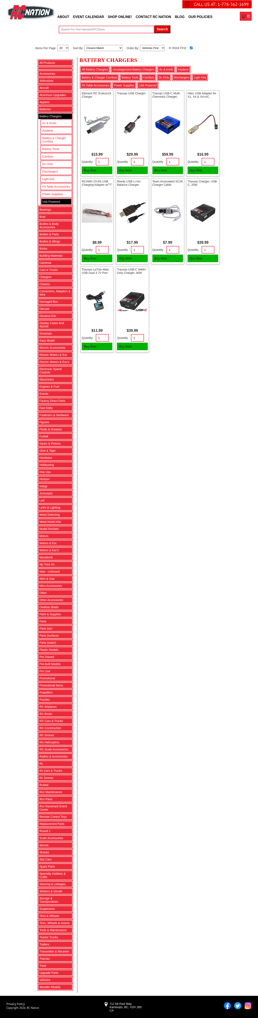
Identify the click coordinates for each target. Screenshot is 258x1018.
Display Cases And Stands (51, 324)
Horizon (44, 479)
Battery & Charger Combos (54, 139)
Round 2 (45, 831)
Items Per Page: (46, 48)
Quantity (87, 161)
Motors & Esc (48, 543)
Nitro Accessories (50, 585)
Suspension (47, 908)
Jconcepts (46, 493)
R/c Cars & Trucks (51, 721)
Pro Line (44, 671)
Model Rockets (49, 529)
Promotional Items (51, 685)
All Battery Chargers (95, 69)
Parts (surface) (49, 635)
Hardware (45, 457)
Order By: (133, 48)
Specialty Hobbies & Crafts (52, 875)
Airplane (47, 130)
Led (41, 500)
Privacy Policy (15, 1004)
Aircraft (44, 88)
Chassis (44, 284)
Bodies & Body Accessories (49, 225)
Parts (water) (47, 642)
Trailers (44, 944)
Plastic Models (48, 649)
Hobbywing (46, 465)
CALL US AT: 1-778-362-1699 (221, 4)
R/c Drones (46, 735)
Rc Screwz (46, 778)
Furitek (43, 436)
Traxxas (44, 958)
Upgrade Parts (48, 972)
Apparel (44, 102)
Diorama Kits (47, 316)
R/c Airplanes (48, 706)
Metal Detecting (49, 514)
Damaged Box (48, 301)
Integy (43, 486)
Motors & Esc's (49, 550)
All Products (47, 62)
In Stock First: (178, 48)
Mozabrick (46, 557)
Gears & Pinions (50, 443)
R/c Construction (50, 728)
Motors (43, 536)
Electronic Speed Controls (50, 370)
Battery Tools (50, 149)
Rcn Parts (45, 799)
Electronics (46, 379)
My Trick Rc (47, 564)
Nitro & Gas (46, 578)
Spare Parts (47, 866)
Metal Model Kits (50, 521)
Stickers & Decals (50, 891)
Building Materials (51, 255)
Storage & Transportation (48, 900)
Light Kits (48, 179)
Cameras (45, 262)
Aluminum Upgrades (52, 95)
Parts (42, 621)
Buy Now (90, 170)
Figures (44, 422)
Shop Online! (120, 17)
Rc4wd (43, 785)
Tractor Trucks (48, 937)
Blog (179, 17)
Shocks (44, 852)
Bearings (45, 209)
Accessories (47, 73)
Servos (44, 845)
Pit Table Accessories (56, 186)
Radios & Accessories (53, 756)
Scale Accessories (51, 838)
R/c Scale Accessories (54, 749)
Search (162, 29)
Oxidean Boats (49, 607)
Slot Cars (45, 859)
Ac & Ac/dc (49, 123)
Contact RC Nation (153, 17)
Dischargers (50, 171)
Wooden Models (50, 987)
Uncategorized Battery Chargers (133, 69)
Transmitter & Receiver (54, 951)
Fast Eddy (46, 408)
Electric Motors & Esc (53, 354)
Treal (42, 965)
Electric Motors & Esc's (54, 362)
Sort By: (78, 48)
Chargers (45, 277)
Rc (41, 763)
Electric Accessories (52, 347)
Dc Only (47, 164)
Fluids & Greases (50, 429)
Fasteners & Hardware (54, 415)
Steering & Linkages (52, 884)
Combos (47, 156)
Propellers (46, 692)
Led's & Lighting (49, 507)
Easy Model (47, 340)
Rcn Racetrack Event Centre (53, 808)
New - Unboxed (49, 571)
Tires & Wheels (49, 916)
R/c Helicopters (49, 742)
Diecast (44, 308)
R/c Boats (45, 713)
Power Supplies (52, 194)
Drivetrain (45, 333)
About (63, 17)
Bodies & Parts (49, 234)
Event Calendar (88, 17)
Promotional (47, 678)
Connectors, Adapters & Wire (54, 293)
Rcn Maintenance (50, 792)
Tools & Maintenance (53, 930)
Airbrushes (46, 80)
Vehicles (44, 980)
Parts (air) (45, 628)
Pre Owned (46, 657)
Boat (42, 216)
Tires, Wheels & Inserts (54, 923)
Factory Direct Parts (52, 401)
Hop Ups (45, 472)
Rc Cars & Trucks (50, 770)
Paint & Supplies (50, 614)
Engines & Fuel (49, 386)
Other (43, 593)
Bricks (43, 248)
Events (43, 393)
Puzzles (44, 699)
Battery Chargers (50, 116)
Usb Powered (51, 201)
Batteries (45, 109)
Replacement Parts (51, 824)
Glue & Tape (47, 450)
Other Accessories (51, 600)
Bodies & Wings (49, 241)
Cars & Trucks (48, 270)
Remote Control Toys (53, 816)
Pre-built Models (50, 664)
